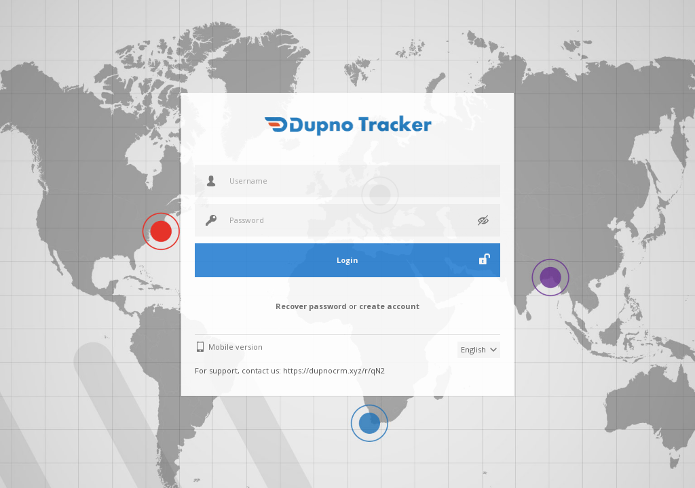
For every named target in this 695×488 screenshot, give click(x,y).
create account (389, 306)
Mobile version (235, 347)
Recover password (311, 306)
